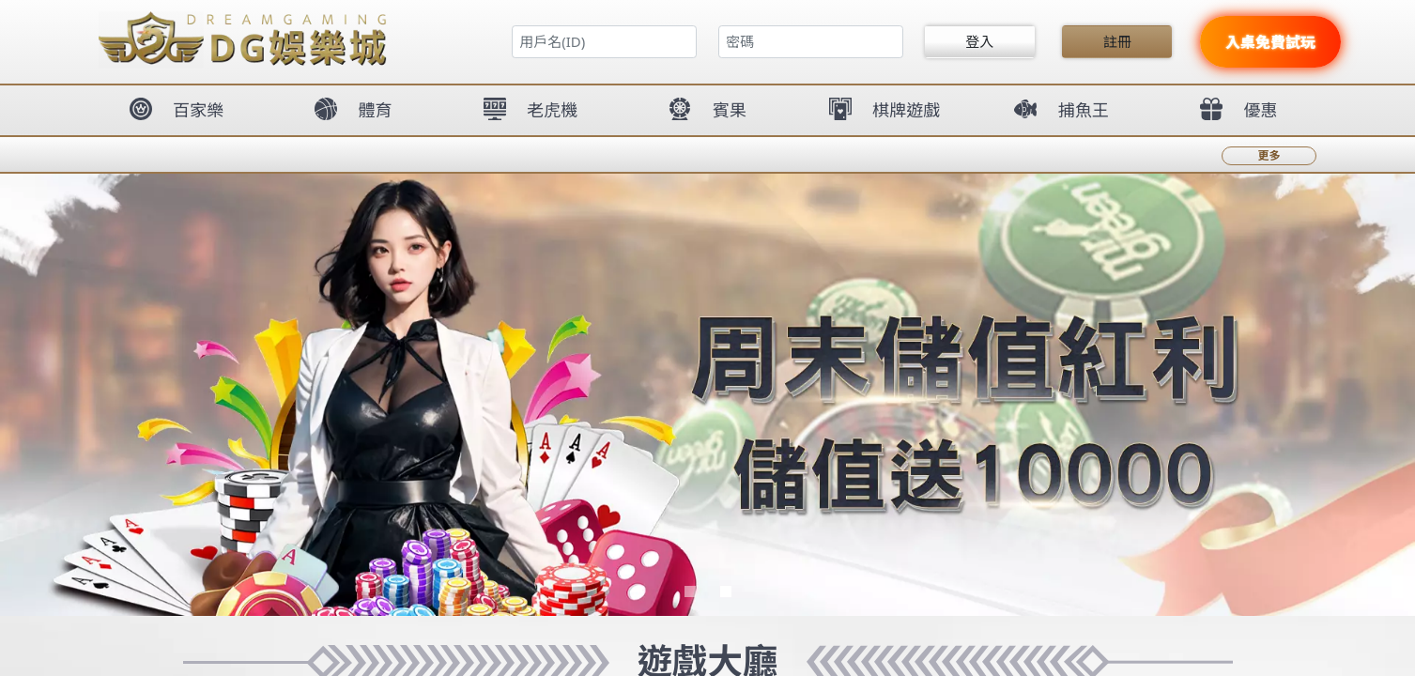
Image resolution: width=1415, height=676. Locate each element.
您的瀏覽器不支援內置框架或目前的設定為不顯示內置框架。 (707, 338)
